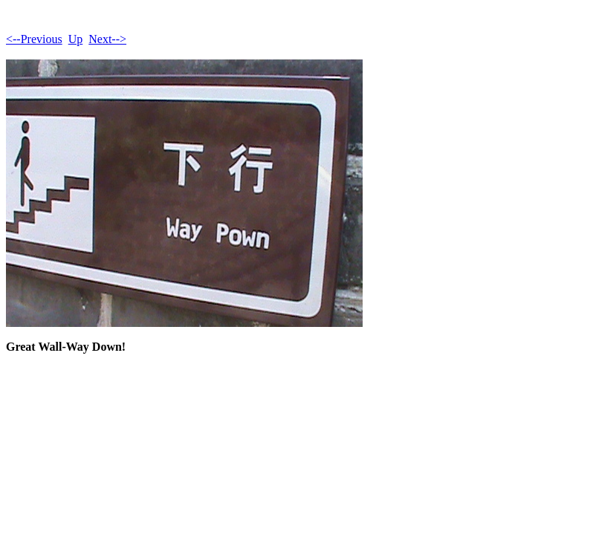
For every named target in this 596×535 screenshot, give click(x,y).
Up (75, 39)
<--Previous (34, 39)
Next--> (107, 39)
